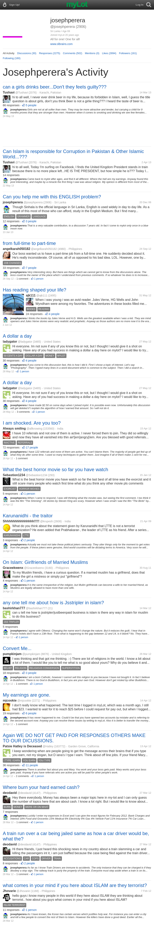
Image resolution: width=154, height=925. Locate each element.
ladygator (10, 341)
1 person (39, 278)
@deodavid (25, 792)
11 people (32, 765)
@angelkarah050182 (44, 249)
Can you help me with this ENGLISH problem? (52, 196)
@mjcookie (24, 700)
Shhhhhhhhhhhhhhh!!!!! (21, 521)
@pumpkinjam (31, 654)
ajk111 (31, 295)
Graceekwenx (13, 567)
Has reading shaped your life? (34, 289)
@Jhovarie (23, 891)
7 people (31, 267)
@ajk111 (41, 295)
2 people (29, 540)
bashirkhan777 (14, 608)
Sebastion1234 (14, 475)
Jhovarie (9, 891)
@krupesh (46, 521)
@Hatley (48, 746)
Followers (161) (128, 53)
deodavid (10, 792)
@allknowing (34, 428)
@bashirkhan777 (36, 608)
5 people (31, 105)
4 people (54, 314)
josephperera (13, 202)
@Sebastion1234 (36, 475)
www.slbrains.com (61, 44)
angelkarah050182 (16, 249)
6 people (31, 713)
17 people (32, 447)
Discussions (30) (26, 53)
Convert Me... (17, 648)
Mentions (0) (92, 53)
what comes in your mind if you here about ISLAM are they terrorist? (75, 885)
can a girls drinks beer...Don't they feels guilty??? (54, 87)
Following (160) (11, 58)
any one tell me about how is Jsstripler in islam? (53, 602)
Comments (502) (72, 53)
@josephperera (33, 202)
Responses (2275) (49, 53)
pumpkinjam (12, 654)
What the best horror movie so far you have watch (55, 469)
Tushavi (9, 92)
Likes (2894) (109, 53)
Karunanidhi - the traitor (28, 515)
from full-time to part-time (29, 243)
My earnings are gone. (26, 695)
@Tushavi (21, 92)
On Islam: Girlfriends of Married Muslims (45, 562)
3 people (31, 221)
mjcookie (10, 700)
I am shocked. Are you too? (32, 423)
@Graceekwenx (34, 567)
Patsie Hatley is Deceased (22, 746)
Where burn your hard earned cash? (41, 787)
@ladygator (25, 341)
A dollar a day (17, 336)
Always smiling (14, 428)
